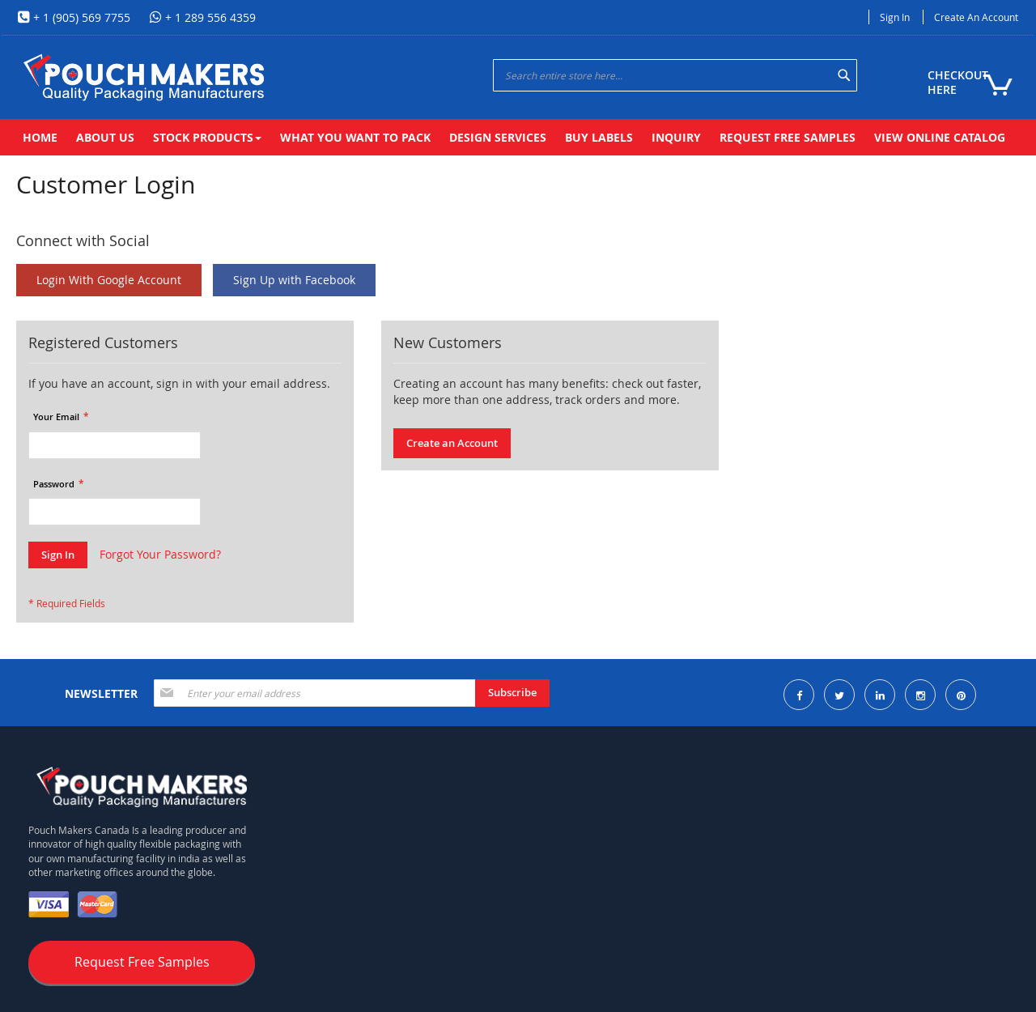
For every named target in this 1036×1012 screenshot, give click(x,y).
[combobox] (675, 75)
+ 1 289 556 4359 (209, 17)
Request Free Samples (142, 962)
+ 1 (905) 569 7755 (80, 17)
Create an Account (976, 17)
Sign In (895, 17)
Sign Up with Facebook (294, 279)
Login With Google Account (108, 279)
